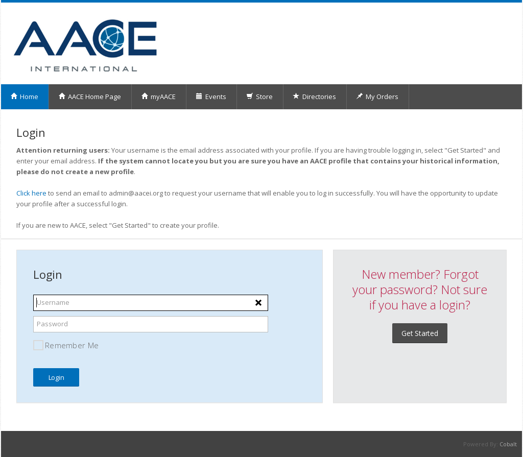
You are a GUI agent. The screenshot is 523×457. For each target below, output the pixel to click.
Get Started (419, 333)
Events (211, 96)
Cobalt (508, 444)
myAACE (158, 96)
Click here (31, 193)
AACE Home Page (89, 96)
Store (259, 96)
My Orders (377, 96)
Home (24, 96)
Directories (314, 96)
